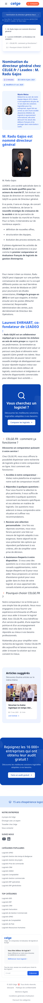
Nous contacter (7, 828)
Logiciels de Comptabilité (11, 920)
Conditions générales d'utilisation (21, 996)
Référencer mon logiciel (18, 959)
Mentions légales (21, 992)
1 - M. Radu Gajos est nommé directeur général (20, 30)
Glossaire (10, 988)
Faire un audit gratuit (21, 775)
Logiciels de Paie (8, 924)
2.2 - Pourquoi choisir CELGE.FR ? (18, 47)
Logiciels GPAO (7, 853)
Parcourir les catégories (21, 1000)
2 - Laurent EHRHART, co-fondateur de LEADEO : (20, 38)
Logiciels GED (7, 898)
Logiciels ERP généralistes (11, 885)
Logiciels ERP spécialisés (11, 882)
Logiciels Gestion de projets (12, 860)
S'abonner (33, 973)
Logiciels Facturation (9, 909)
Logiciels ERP (7, 902)
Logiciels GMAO (8, 871)
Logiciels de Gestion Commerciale (14, 913)
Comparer (33, 4)
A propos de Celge (9, 817)
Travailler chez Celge (9, 824)
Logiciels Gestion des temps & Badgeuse (17, 856)
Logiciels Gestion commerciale (13, 878)
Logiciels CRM (7, 867)
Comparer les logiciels (21, 422)
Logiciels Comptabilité (10, 874)
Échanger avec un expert (11, 821)
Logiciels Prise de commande (13, 864)
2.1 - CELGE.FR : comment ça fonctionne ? (21, 43)
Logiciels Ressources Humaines (13, 927)
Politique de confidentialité (26, 988)
